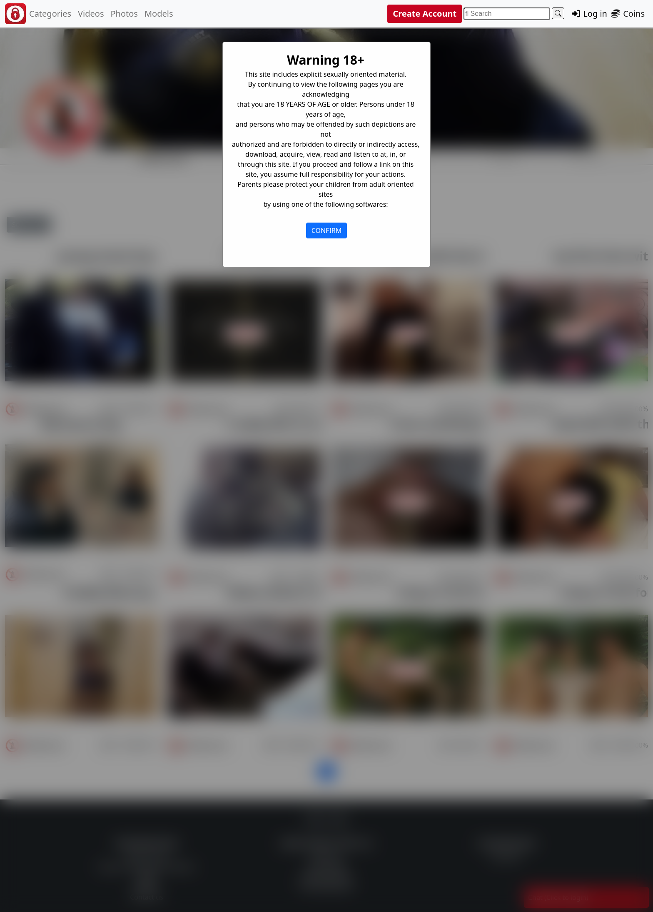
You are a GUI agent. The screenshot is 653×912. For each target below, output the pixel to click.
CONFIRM (327, 230)
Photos (123, 13)
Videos (91, 13)
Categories (50, 13)
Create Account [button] (424, 13)
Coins (628, 13)
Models (159, 13)
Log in (589, 13)
